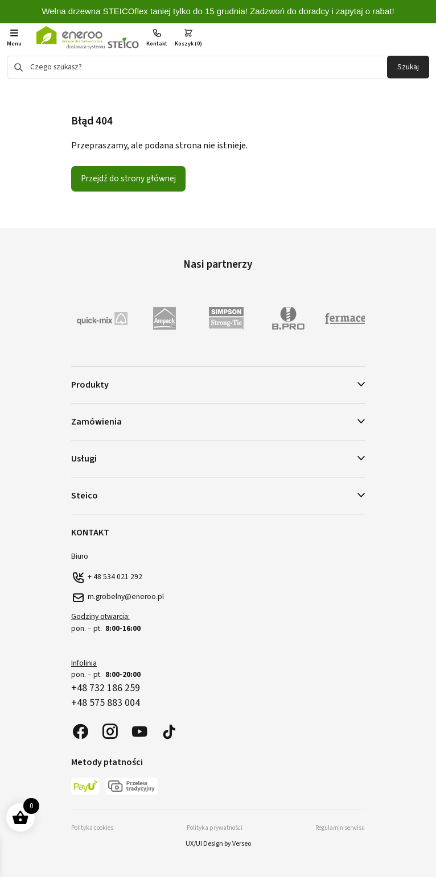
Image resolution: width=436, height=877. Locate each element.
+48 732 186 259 (105, 688)
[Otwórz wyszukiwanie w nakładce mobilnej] (218, 67)
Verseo (241, 844)
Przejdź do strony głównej (128, 178)
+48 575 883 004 (105, 703)
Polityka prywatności (214, 828)
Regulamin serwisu (340, 828)
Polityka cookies (92, 828)
